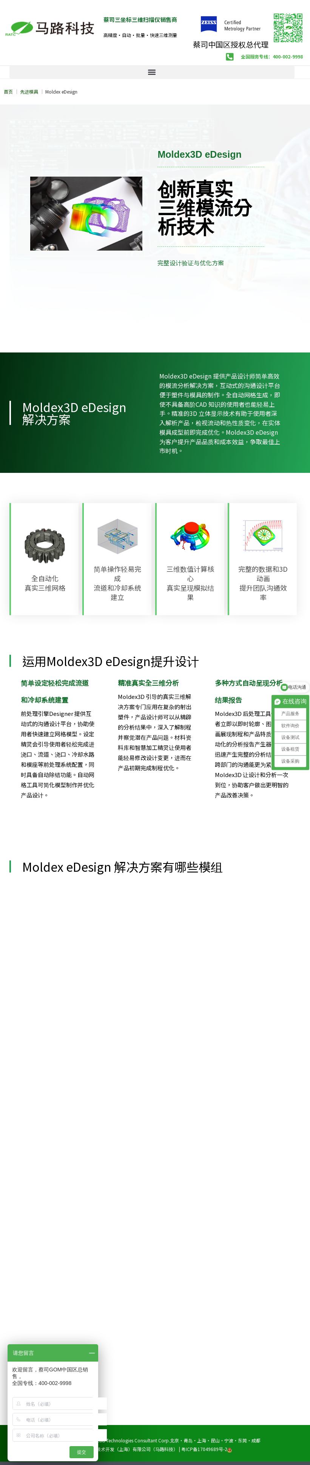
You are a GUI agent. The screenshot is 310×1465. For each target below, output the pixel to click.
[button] (152, 72)
